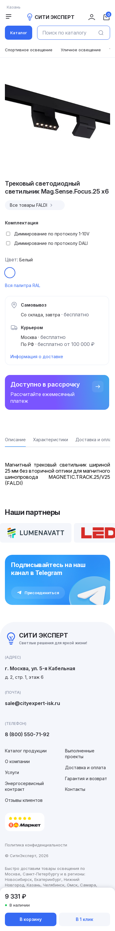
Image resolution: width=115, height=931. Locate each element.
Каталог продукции (26, 750)
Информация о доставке (36, 356)
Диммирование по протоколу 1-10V (52, 233)
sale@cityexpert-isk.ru (32, 703)
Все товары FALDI (32, 205)
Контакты (75, 789)
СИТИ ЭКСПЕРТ (50, 17)
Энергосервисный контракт (24, 786)
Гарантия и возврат (86, 778)
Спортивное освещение (28, 49)
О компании (17, 761)
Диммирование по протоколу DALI (51, 243)
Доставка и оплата (85, 767)
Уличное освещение (81, 49)
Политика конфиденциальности (36, 844)
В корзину (31, 919)
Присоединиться (38, 592)
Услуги (12, 772)
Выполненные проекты (79, 753)
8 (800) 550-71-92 (27, 734)
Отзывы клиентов (24, 800)
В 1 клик (84, 919)
